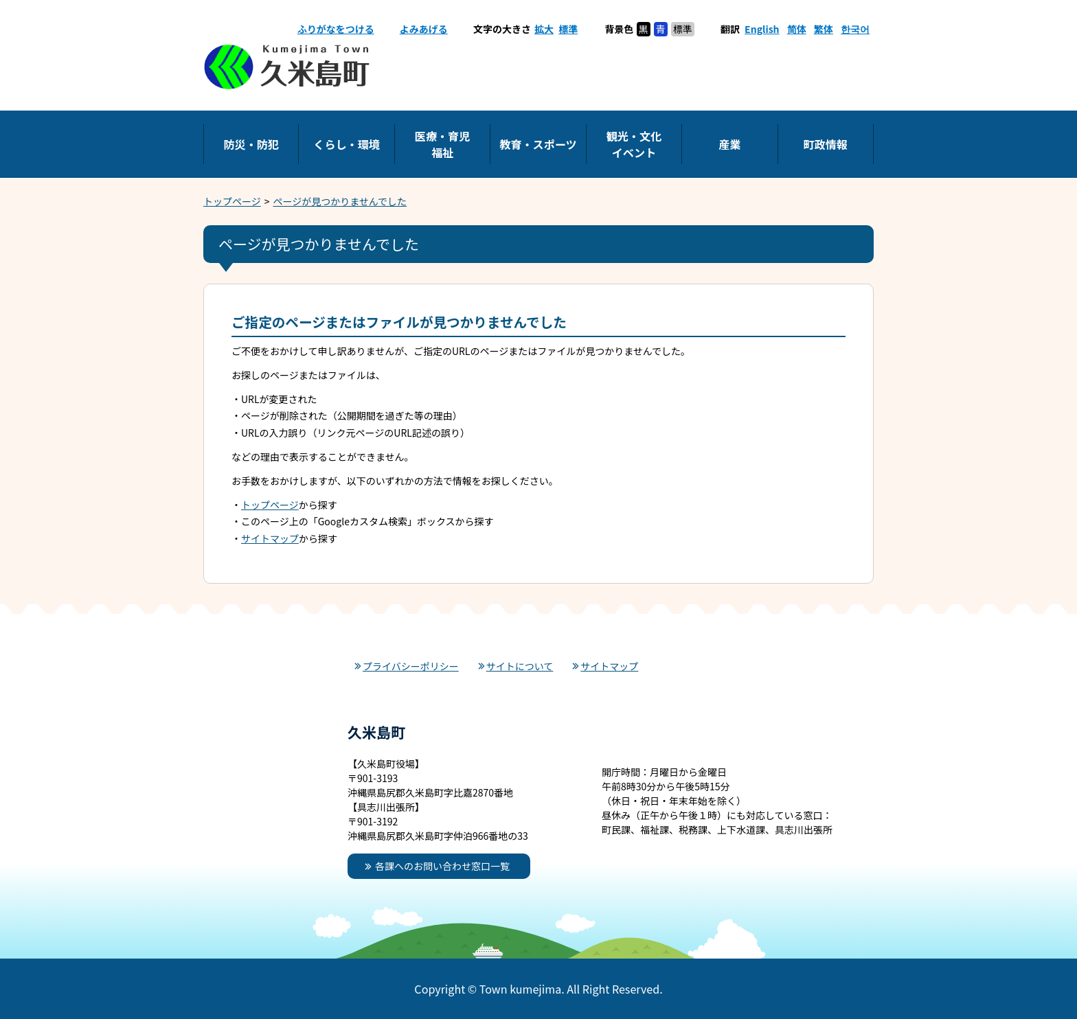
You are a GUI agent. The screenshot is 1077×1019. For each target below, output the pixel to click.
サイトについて (520, 666)
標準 (568, 29)
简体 (796, 29)
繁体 (823, 29)
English (762, 29)
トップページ (232, 201)
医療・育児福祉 (442, 144)
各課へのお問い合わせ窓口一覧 (442, 866)
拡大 (544, 29)
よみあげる (424, 29)
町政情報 (826, 144)
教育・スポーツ (537, 144)
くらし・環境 (346, 144)
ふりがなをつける (335, 29)
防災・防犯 (250, 144)
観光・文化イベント (633, 144)
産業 (729, 144)
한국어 (855, 29)
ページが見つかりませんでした (340, 201)
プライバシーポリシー (411, 666)
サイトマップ (270, 538)
